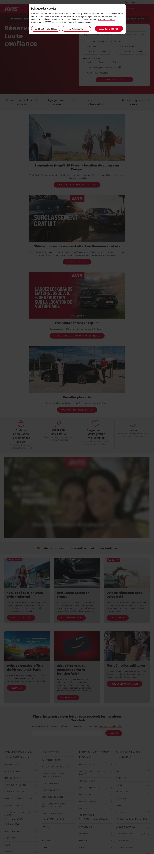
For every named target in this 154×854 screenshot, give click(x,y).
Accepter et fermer (108, 29)
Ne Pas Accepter (76, 29)
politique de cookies (106, 19)
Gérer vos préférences (46, 29)
